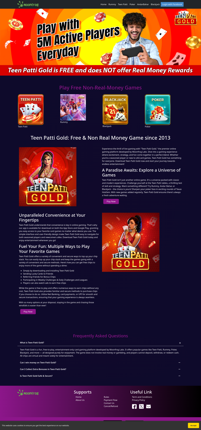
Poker (132, 4)
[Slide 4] (105, 72)
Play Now (111, 201)
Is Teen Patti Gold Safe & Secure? (36, 375)
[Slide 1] (91, 72)
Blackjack (155, 4)
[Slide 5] (110, 72)
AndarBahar (143, 4)
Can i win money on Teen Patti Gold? (38, 362)
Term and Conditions (142, 397)
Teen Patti (122, 4)
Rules (106, 397)
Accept (193, 425)
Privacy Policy (138, 400)
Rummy (112, 4)
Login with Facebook (172, 4)
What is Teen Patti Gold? (32, 342)
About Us (80, 400)
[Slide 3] (100, 72)
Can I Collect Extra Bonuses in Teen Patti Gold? (43, 369)
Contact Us (109, 403)
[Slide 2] (96, 72)
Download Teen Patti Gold (127, 161)
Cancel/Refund (111, 406)
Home (104, 4)
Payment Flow (110, 400)
